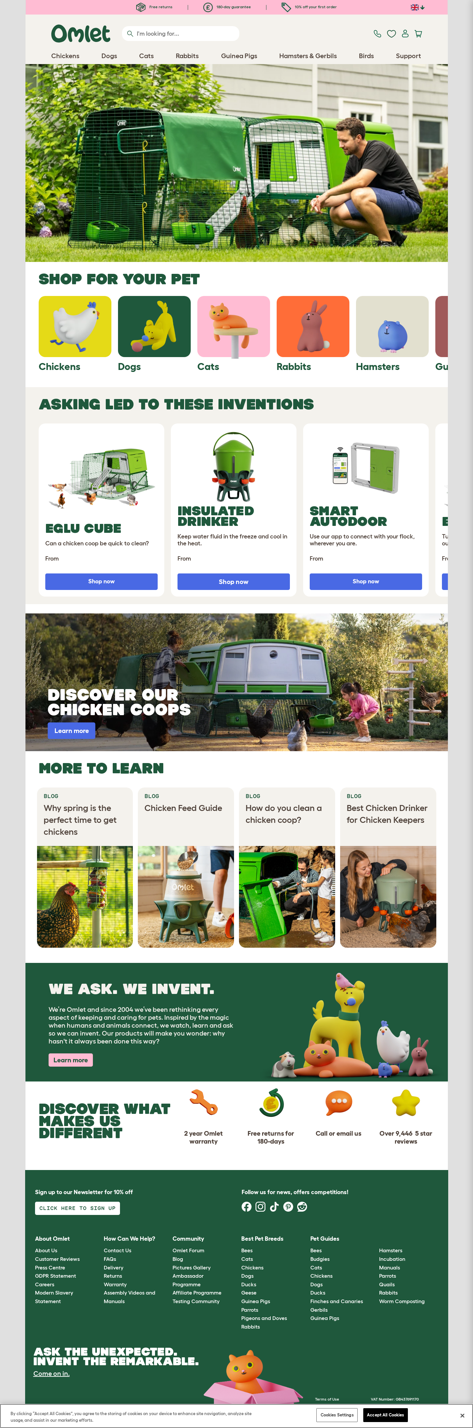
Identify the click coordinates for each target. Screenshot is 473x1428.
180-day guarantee (227, 7)
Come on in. (51, 1373)
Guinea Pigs (255, 1301)
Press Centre (50, 1267)
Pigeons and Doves (264, 1318)
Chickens (252, 1267)
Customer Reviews (57, 1259)
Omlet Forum (188, 1250)
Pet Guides (324, 1238)
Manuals (389, 1267)
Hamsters (390, 1250)
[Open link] (236, 163)
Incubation (392, 1259)
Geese (248, 1293)
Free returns (154, 7)
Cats (247, 1259)
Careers (44, 1284)
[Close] (462, 1415)
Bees (247, 1250)
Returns (113, 1276)
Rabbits (250, 1327)
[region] (236, 1416)
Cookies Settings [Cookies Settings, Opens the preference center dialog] (337, 1414)
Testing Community (196, 1301)
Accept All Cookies (385, 1414)
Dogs (247, 1276)
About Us (46, 1250)
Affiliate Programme (197, 1293)
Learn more (71, 1060)
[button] (374, 1238)
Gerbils (319, 1310)
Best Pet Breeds (262, 1238)
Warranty (115, 1284)
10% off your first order (309, 7)
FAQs (110, 1259)
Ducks (248, 1284)
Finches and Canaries (336, 1301)
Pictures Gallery (192, 1267)
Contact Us (117, 1250)
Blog (178, 1259)
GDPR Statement (55, 1276)
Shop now (234, 581)
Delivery (113, 1267)
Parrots (249, 1310)
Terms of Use (327, 1399)
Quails (387, 1284)
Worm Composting (402, 1301)
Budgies (320, 1259)
